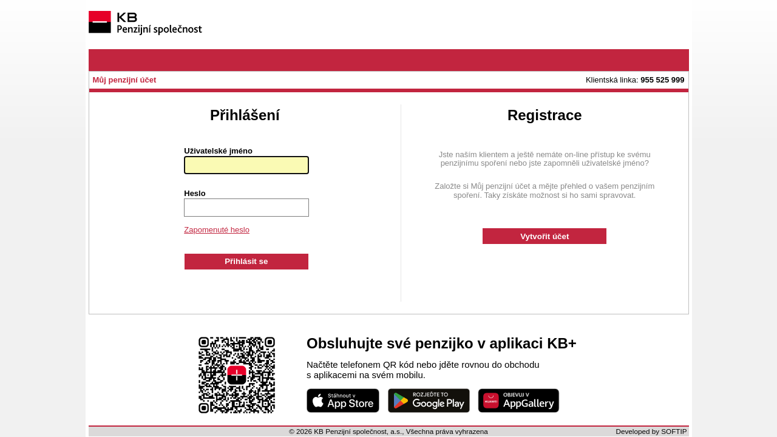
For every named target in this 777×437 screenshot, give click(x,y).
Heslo (194, 193)
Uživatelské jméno (218, 151)
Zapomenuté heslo (216, 229)
